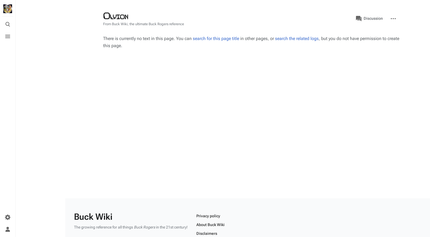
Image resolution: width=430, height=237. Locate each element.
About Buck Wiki (210, 224)
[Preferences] (7, 217)
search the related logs (297, 38)
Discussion (369, 18)
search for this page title (216, 38)
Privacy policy (208, 216)
